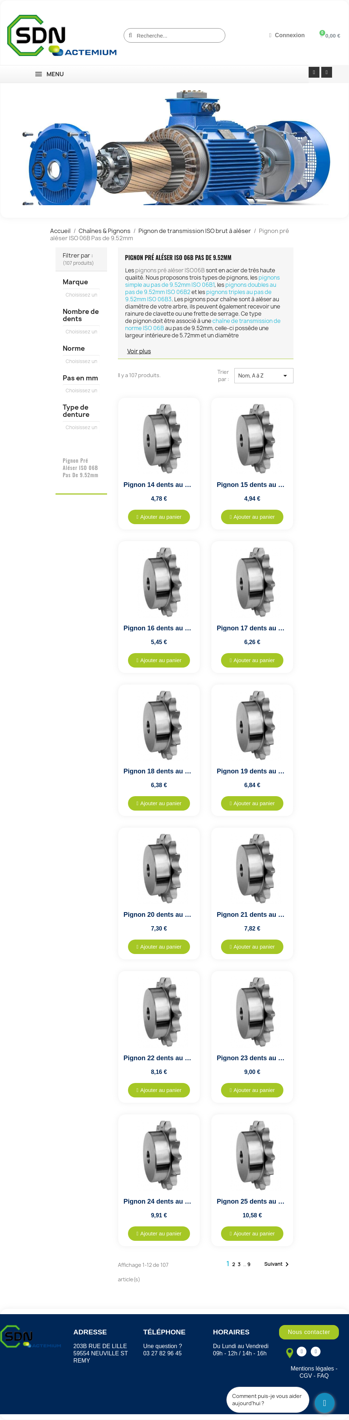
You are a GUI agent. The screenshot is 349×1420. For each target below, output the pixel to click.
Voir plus (139, 351)
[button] (159, 517)
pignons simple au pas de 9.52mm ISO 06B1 (202, 281)
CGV (306, 1376)
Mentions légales (312, 1368)
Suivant (277, 1264)
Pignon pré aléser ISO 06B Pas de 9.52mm (80, 468)
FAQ (323, 1376)
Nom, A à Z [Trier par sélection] (264, 375)
